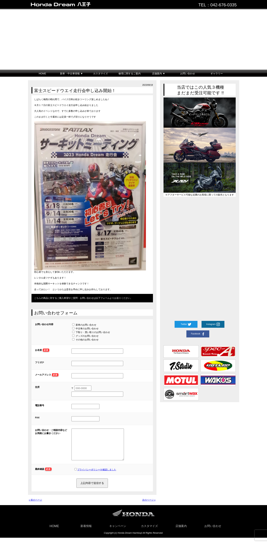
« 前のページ (35, 505)
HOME (42, 73)
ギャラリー (217, 73)
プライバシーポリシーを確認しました (96, 475)
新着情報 (86, 531)
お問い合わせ (187, 73)
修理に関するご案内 (129, 73)
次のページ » (149, 505)
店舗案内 (181, 531)
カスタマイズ (100, 73)
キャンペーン (117, 531)
